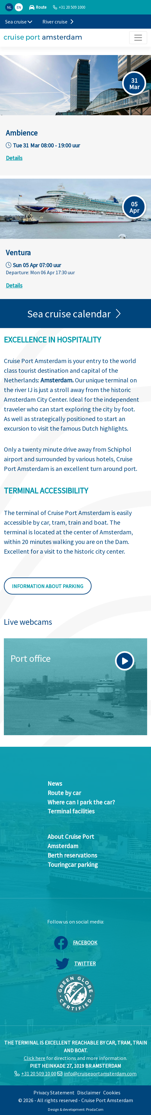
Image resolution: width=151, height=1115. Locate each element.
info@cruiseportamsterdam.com (100, 1073)
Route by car (64, 793)
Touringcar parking (73, 864)
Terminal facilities (71, 811)
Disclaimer (89, 1092)
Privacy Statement (54, 1092)
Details (14, 158)
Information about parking (47, 586)
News (55, 783)
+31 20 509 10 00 (38, 1073)
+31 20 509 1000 (72, 7)
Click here (34, 1058)
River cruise (57, 21)
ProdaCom (94, 1109)
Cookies (111, 1092)
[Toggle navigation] (138, 37)
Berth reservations (72, 855)
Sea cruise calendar (69, 313)
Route (41, 7)
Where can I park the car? (81, 802)
